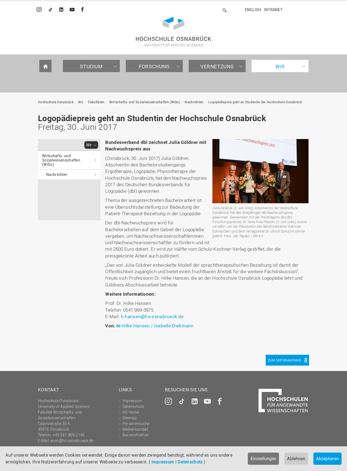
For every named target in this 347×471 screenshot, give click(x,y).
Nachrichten (194, 102)
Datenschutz (190, 462)
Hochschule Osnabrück (55, 102)
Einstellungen (263, 459)
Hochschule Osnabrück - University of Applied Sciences (173, 31)
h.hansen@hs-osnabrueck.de (152, 316)
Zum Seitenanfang (284, 360)
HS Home (131, 412)
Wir (280, 66)
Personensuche (136, 423)
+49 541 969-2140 (69, 434)
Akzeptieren (327, 459)
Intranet (273, 9)
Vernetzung (217, 66)
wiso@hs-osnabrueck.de (71, 440)
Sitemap (130, 417)
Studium (91, 66)
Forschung (154, 66)
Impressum (163, 462)
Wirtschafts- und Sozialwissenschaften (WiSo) (144, 102)
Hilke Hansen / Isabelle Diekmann (157, 325)
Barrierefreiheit (136, 434)
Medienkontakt (135, 429)
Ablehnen (296, 459)
